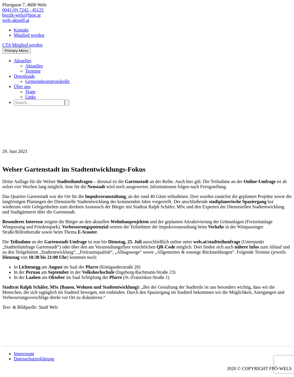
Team (30, 91)
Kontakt (21, 30)
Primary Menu (16, 50)
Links (30, 96)
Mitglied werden (29, 35)
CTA (6, 44)
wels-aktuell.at (15, 20)
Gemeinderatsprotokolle (47, 81)
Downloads (24, 76)
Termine (32, 71)
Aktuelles (22, 60)
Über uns (22, 86)
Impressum (24, 353)
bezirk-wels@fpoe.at (21, 15)
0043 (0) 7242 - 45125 (23, 9)
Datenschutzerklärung (34, 358)
